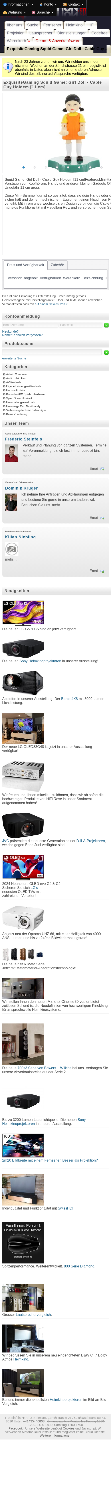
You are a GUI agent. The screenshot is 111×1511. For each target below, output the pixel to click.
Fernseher (52, 25)
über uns (14, 25)
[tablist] (55, 274)
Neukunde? (10, 331)
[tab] (26, 265)
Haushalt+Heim (15, 390)
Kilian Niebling (20, 537)
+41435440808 (33, 1421)
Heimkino (74, 25)
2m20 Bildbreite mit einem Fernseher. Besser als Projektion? (50, 1160)
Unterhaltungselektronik (20, 402)
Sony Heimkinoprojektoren (40, 661)
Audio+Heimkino (16, 378)
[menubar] (55, 8)
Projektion (15, 33)
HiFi (91, 25)
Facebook (15, 1428)
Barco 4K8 (69, 699)
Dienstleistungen (72, 33)
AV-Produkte (13, 382)
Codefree (99, 33)
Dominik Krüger (21, 488)
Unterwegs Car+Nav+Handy (23, 406)
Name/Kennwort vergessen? (22, 335)
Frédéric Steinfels (23, 439)
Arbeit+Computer (16, 374)
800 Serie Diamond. (79, 1266)
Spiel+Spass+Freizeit (19, 398)
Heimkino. (21, 1359)
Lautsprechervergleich (33, 1315)
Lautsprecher (40, 33)
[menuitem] (18, 4)
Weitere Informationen (55, 1435)
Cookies (68, 1428)
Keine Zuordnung (16, 414)
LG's (34, 888)
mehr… (28, 456)
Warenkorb (19, 41)
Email (94, 468)
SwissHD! (65, 1208)
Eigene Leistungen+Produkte (23, 386)
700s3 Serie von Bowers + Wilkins (44, 1068)
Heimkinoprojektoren (66, 1400)
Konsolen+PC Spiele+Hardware (25, 394)
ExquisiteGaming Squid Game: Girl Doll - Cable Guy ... (58, 49)
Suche (32, 25)
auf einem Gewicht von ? (51, 304)
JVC (5, 841)
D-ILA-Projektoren (91, 841)
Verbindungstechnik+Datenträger (26, 410)
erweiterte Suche (14, 358)
